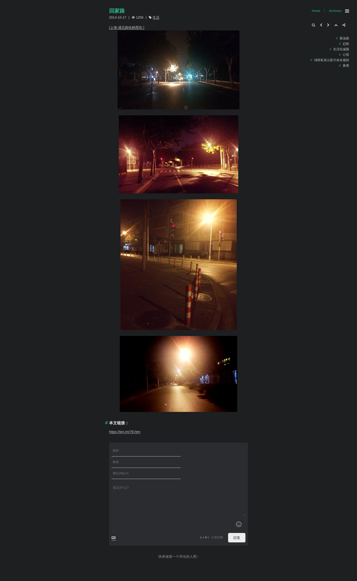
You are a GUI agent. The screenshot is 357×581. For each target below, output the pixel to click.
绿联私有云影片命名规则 (331, 60)
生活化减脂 (341, 49)
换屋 (346, 65)
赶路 (346, 44)
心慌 (346, 54)
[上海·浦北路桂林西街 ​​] (126, 27)
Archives (335, 11)
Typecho (123, 577)
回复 (236, 515)
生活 (156, 17)
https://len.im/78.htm (124, 432)
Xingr (134, 577)
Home (316, 11)
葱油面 (344, 38)
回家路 (117, 11)
